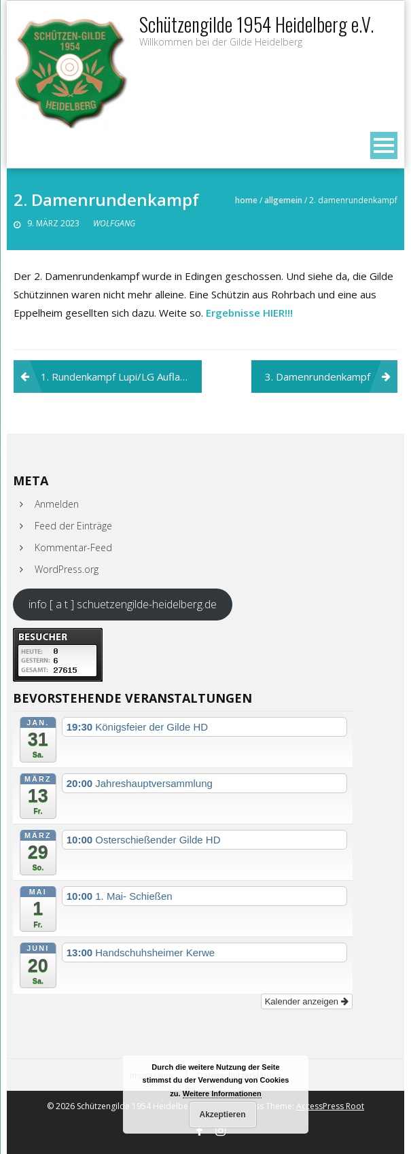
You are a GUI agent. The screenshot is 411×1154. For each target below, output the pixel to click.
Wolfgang (114, 223)
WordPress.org (67, 569)
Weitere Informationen (222, 1093)
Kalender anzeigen (307, 1001)
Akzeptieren (222, 1114)
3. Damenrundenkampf (317, 376)
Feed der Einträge (73, 525)
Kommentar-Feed (73, 547)
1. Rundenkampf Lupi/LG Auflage (116, 376)
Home (246, 200)
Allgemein (283, 200)
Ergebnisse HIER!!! (249, 312)
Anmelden (57, 503)
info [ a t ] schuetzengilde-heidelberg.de (123, 604)
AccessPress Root (330, 1106)
